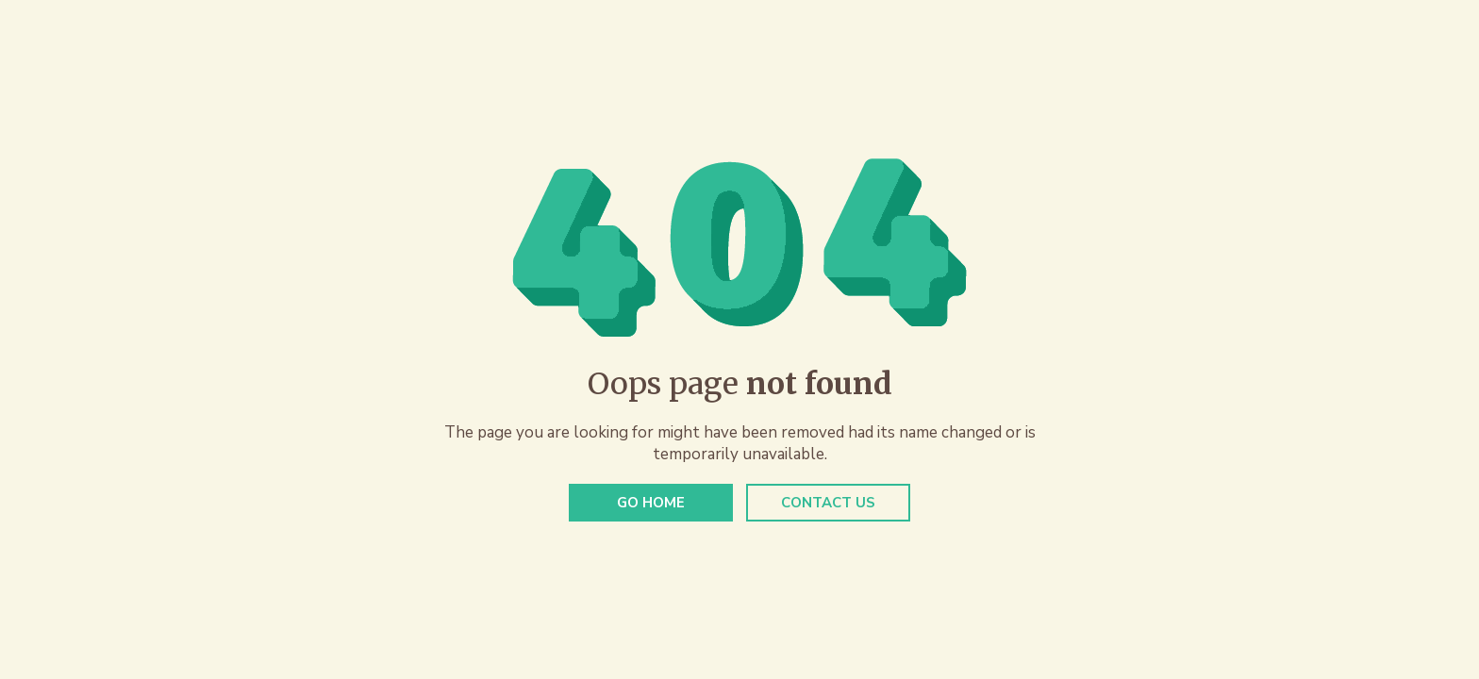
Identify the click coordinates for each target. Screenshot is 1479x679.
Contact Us (828, 502)
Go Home (651, 502)
